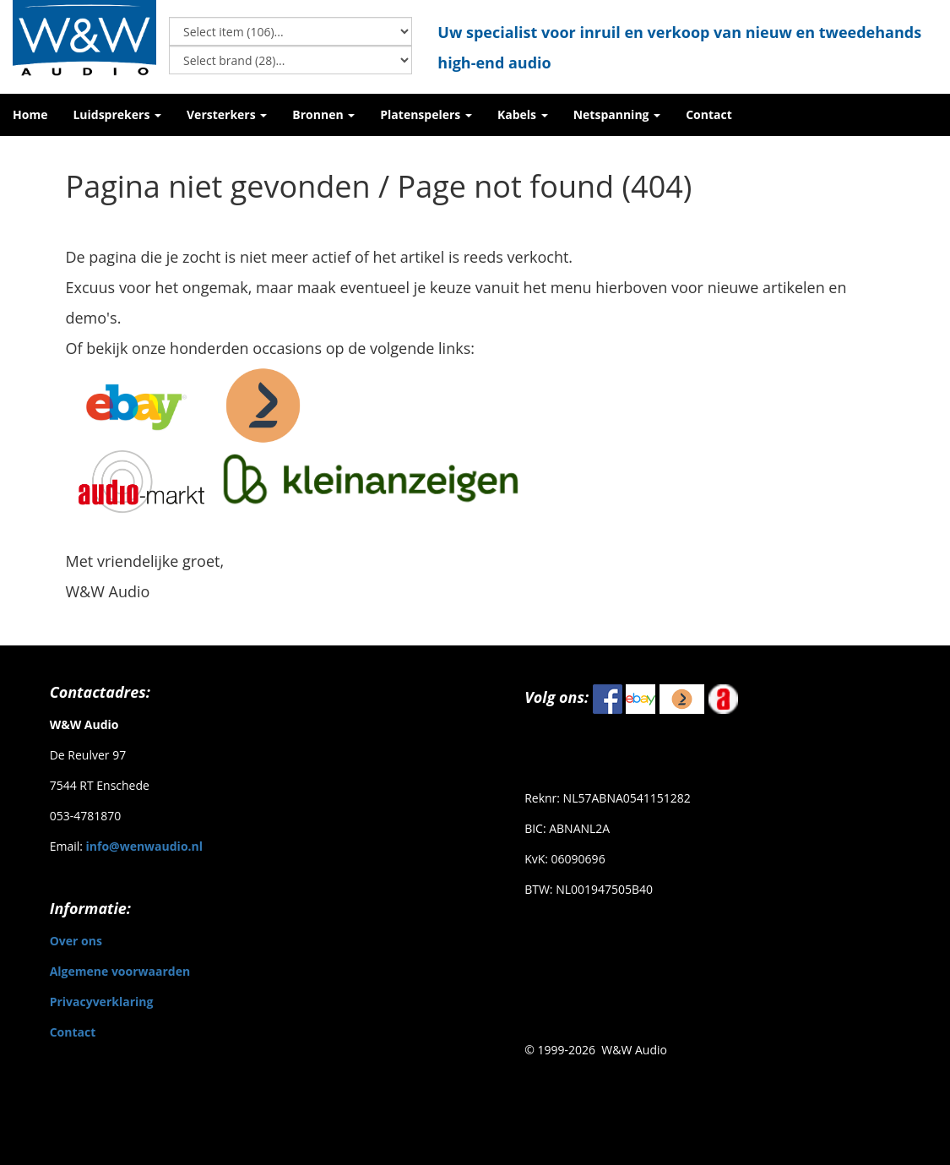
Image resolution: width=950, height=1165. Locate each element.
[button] (117, 115)
